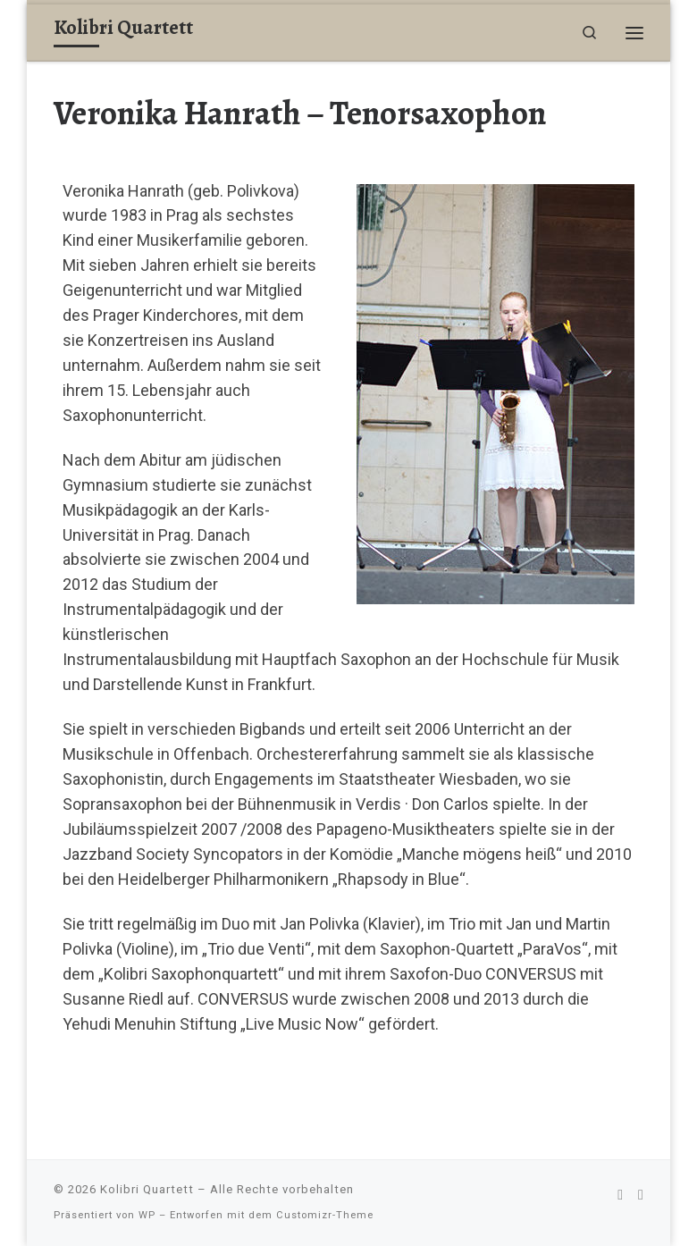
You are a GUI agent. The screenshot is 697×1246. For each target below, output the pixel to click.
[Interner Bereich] (640, 1194)
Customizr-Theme (325, 1215)
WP (147, 1215)
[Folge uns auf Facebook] (620, 1194)
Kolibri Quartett (147, 1189)
